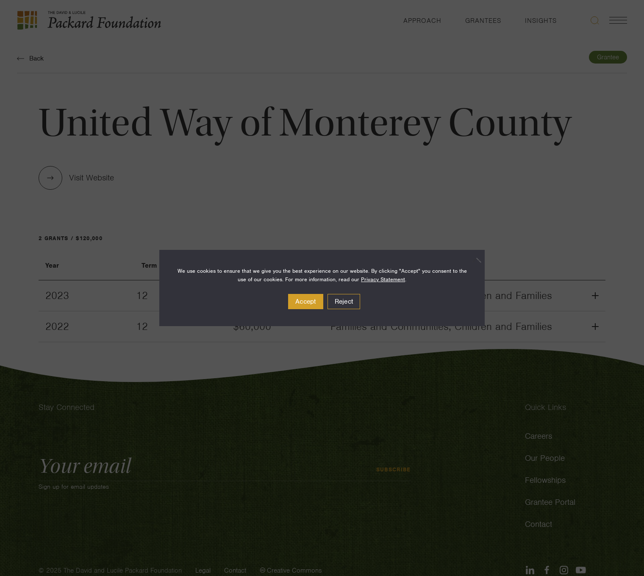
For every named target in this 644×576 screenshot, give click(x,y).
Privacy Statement (383, 279)
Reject (344, 301)
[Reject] (474, 260)
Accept (305, 301)
